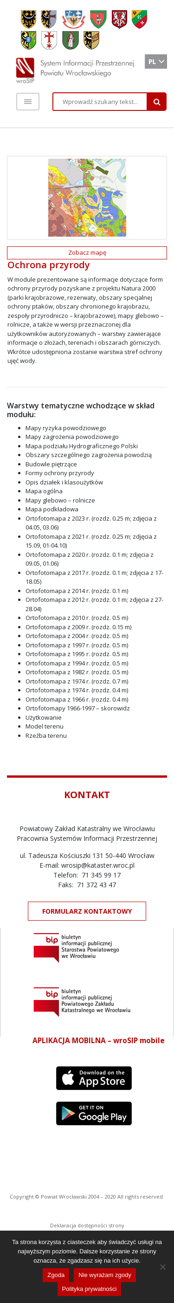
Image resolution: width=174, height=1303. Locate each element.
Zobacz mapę (87, 252)
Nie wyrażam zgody (104, 1274)
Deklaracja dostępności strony (87, 1225)
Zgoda (55, 1274)
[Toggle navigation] (27, 101)
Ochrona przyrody (48, 264)
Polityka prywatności (89, 1288)
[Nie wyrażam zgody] (162, 1266)
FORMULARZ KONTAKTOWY (87, 911)
